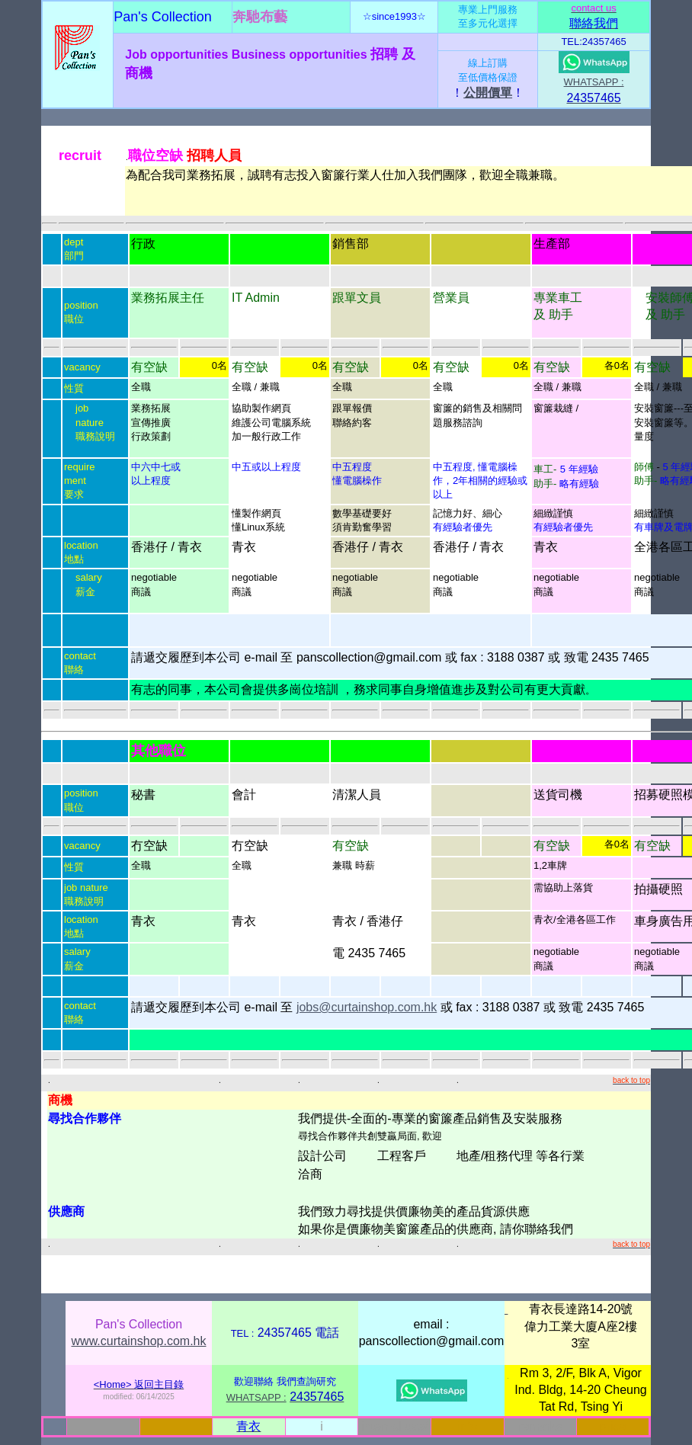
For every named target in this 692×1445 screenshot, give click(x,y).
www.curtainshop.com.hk (139, 1340)
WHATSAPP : (594, 82)
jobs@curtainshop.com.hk (366, 1007)
